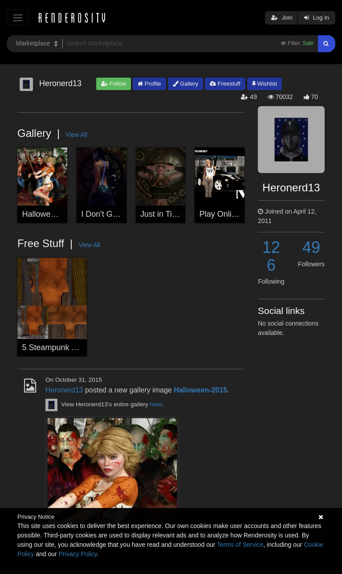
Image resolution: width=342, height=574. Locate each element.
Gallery (186, 83)
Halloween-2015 (51, 214)
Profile (149, 83)
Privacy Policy (78, 553)
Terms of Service (240, 544)
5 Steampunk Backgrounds (70, 347)
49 (311, 247)
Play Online (220, 214)
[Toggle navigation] (17, 17)
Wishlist (264, 83)
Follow (113, 83)
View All (76, 134)
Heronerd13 (64, 390)
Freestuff (225, 83)
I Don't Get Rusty (111, 214)
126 (271, 256)
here (156, 404)
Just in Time (161, 214)
